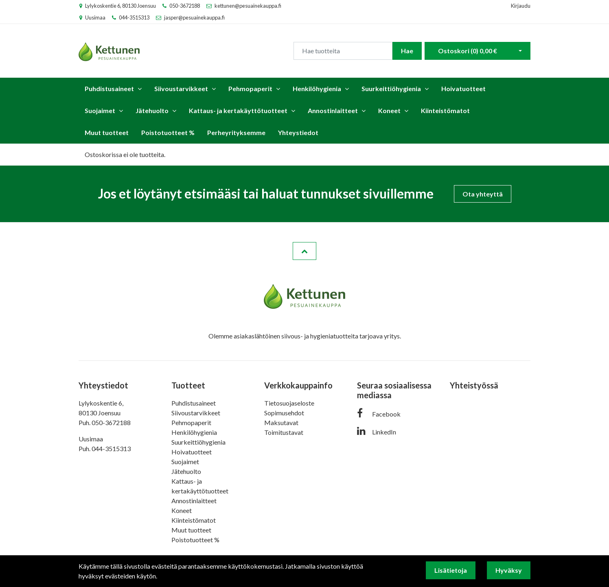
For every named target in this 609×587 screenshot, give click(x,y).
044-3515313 (134, 17)
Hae (407, 51)
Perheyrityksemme (236, 132)
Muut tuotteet (107, 132)
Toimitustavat (283, 432)
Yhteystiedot (298, 132)
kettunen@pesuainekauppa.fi (248, 5)
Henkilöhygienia (317, 88)
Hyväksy (508, 570)
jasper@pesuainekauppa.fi (194, 17)
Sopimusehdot (284, 413)
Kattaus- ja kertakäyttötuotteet (238, 110)
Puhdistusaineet (109, 88)
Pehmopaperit (250, 88)
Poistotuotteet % (168, 132)
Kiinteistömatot (445, 110)
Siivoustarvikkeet (181, 88)
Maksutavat (281, 422)
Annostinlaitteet (333, 110)
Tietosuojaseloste (289, 403)
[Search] (343, 51)
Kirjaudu (520, 5)
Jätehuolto (152, 110)
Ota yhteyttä (482, 194)
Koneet (389, 110)
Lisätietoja (450, 570)
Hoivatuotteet (463, 88)
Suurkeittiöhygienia (391, 88)
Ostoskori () (467, 51)
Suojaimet (100, 110)
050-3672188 (184, 5)
